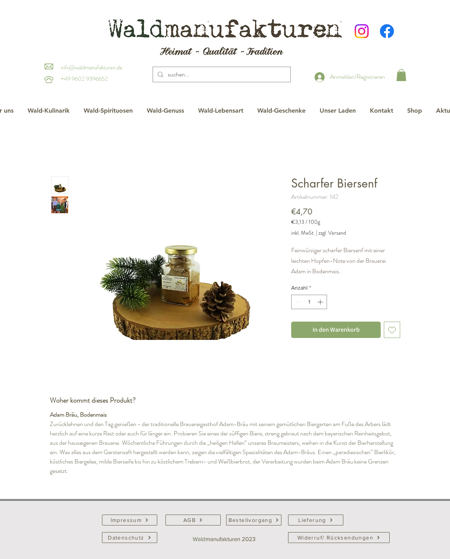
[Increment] (321, 302)
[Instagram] (361, 31)
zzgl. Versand (332, 233)
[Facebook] (387, 31)
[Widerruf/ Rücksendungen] (339, 537)
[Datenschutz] (129, 537)
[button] (401, 75)
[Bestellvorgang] (253, 520)
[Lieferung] (315, 520)
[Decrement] (297, 302)
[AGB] (193, 520)
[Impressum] (129, 520)
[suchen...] (221, 74)
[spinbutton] (309, 302)
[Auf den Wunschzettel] (392, 330)
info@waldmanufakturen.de (91, 67)
